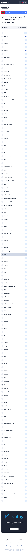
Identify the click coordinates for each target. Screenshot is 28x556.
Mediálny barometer (20, 542)
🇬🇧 (23, 2)
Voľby (7, 539)
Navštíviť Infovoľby (14, 529)
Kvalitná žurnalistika (7, 542)
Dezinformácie (7, 540)
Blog (20, 540)
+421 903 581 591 (18, 550)
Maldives (8, 12)
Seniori (20, 539)
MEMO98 (5, 27)
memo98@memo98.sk (11, 550)
